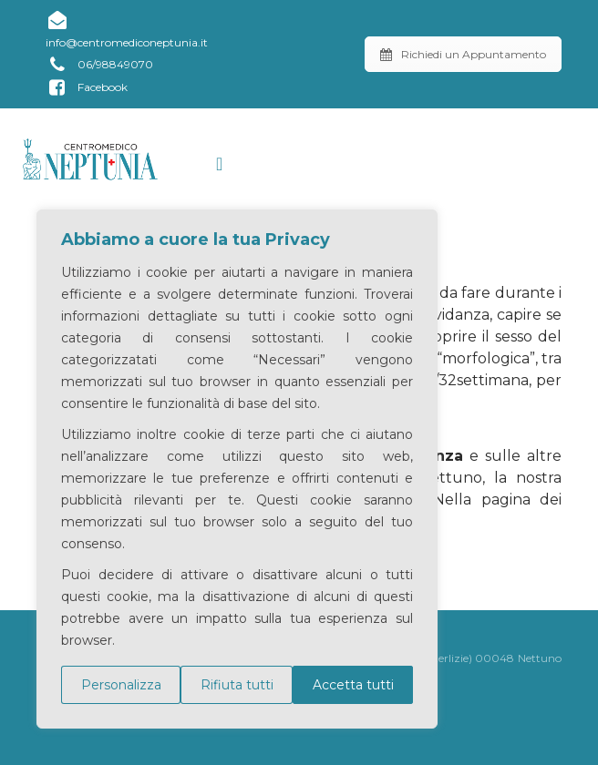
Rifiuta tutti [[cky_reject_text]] (237, 685)
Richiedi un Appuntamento (463, 54)
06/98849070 (99, 65)
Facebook (87, 87)
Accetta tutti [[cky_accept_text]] (353, 685)
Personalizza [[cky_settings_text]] (121, 685)
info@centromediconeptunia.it (127, 29)
